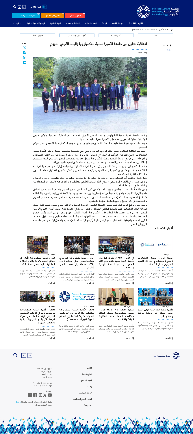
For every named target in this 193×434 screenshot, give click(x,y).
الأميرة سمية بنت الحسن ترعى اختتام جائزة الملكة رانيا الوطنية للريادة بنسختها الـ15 (155, 313)
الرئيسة (170, 29)
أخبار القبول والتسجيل (77, 35)
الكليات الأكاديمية (136, 23)
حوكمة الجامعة (117, 23)
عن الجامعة (17, 23)
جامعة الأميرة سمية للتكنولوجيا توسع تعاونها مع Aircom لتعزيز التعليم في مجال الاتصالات (155, 261)
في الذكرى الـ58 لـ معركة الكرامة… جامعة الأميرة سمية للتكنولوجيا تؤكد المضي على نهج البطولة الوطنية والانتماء (116, 263)
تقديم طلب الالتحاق (53, 15)
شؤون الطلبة (38, 35)
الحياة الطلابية (55, 23)
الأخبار (161, 29)
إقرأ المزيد (169, 283)
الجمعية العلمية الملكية (36, 23)
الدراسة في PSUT (73, 23)
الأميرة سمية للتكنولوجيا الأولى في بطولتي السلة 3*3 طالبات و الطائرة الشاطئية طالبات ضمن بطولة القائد (37, 261)
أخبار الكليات (116, 35)
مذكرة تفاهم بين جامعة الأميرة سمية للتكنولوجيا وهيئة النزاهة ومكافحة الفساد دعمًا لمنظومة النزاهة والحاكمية (116, 314)
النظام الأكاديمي (39, 7)
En (24, 7)
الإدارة (104, 23)
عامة (155, 35)
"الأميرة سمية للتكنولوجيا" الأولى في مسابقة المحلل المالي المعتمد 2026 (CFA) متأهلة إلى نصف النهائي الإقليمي (77, 263)
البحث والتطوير (91, 23)
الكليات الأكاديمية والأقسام (26, 15)
